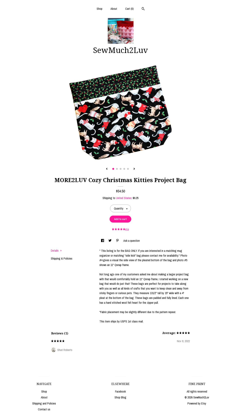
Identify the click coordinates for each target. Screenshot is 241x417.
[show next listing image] (134, 169)
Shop (99, 9)
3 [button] (121, 169)
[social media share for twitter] (110, 241)
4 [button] (124, 169)
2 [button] (117, 169)
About (113, 9)
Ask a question (131, 241)
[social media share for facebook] (103, 241)
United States (123, 198)
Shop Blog (120, 397)
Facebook (120, 391)
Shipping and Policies (44, 403)
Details (56, 251)
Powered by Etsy (196, 403)
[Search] (143, 9)
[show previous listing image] (107, 169)
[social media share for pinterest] (118, 241)
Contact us (44, 409)
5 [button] (128, 169)
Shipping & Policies (61, 258)
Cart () (129, 9)
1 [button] (113, 169)
